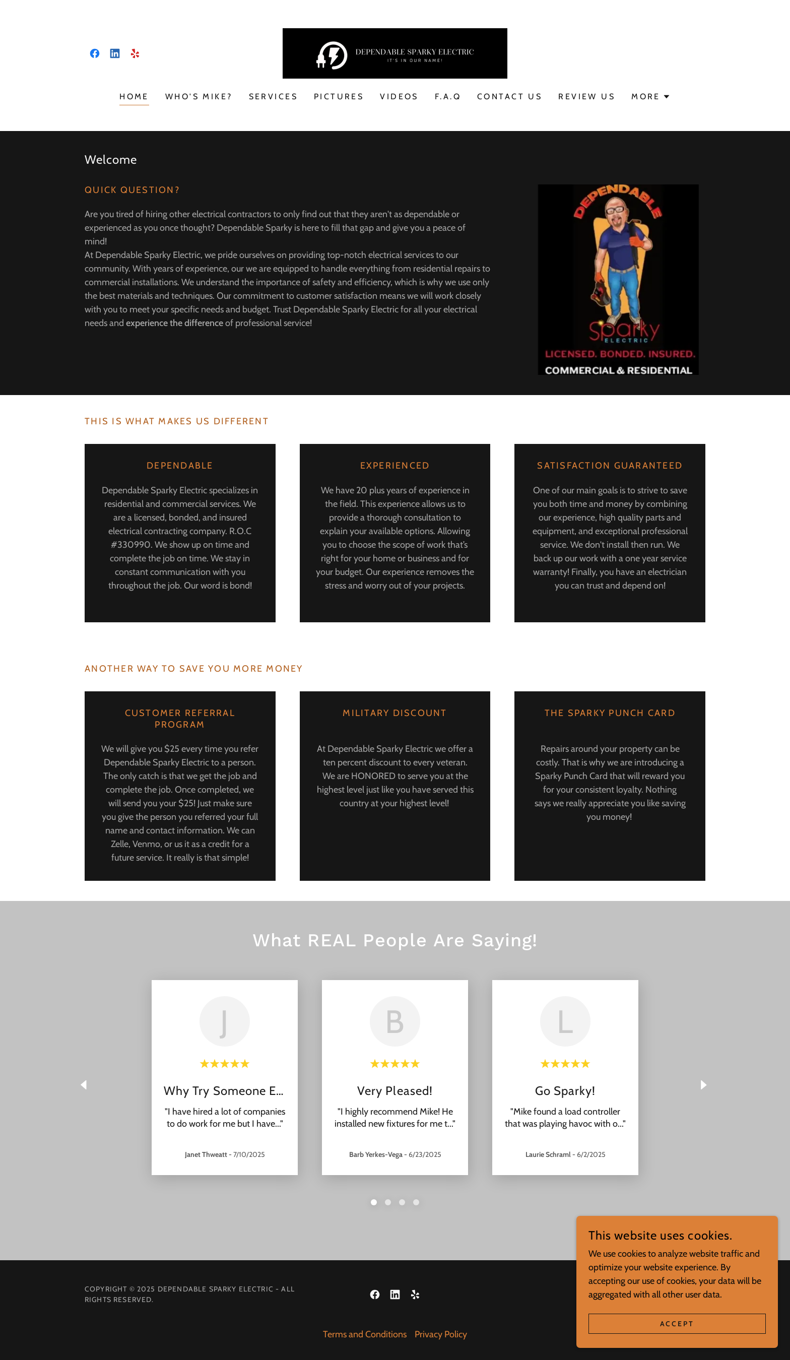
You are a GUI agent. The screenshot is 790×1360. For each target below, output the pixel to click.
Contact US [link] (509, 96)
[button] (651, 97)
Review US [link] (586, 96)
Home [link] (134, 96)
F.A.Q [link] (448, 96)
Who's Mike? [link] (199, 96)
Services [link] (273, 96)
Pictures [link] (339, 96)
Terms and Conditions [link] (365, 1334)
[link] (95, 53)
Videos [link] (399, 96)
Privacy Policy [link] (441, 1334)
